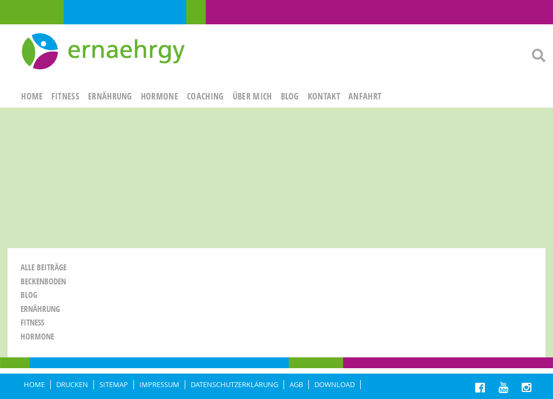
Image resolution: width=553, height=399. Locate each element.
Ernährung (40, 309)
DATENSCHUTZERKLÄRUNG (234, 384)
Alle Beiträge (43, 267)
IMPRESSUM (159, 384)
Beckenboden (43, 281)
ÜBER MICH (252, 96)
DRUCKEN (72, 384)
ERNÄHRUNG (110, 96)
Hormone (37, 336)
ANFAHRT (364, 96)
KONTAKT (324, 96)
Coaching (205, 96)
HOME (32, 96)
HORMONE (159, 96)
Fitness (32, 322)
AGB (296, 384)
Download (334, 384)
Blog (290, 96)
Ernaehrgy (104, 51)
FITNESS (65, 96)
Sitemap (113, 384)
